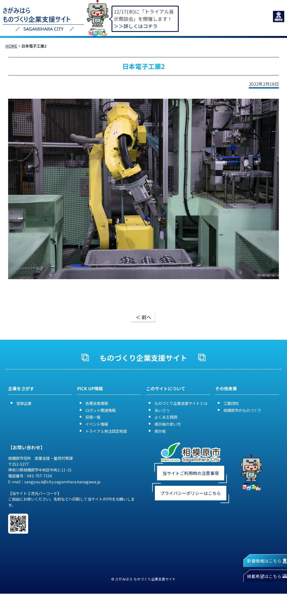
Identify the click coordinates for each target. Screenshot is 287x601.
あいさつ (161, 410)
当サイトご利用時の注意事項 (190, 473)
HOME (11, 46)
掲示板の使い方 (167, 424)
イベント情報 (96, 424)
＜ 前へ (143, 317)
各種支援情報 (96, 403)
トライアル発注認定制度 (106, 431)
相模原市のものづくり (242, 410)
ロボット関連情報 (100, 410)
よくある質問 (165, 417)
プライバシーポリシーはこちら (190, 493)
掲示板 (160, 431)
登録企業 (23, 403)
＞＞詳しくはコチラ (136, 25)
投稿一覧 (92, 417)
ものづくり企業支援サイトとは (180, 403)
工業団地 (231, 403)
